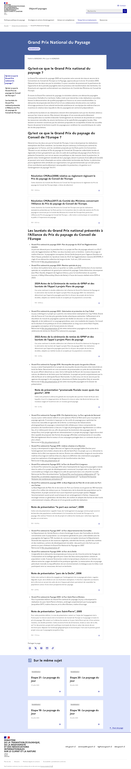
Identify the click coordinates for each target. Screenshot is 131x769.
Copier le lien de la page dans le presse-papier (53, 648)
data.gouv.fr (119, 747)
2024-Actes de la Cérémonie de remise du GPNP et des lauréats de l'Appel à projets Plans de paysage (64, 285)
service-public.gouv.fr (85, 747)
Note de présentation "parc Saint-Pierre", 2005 (56, 611)
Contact (123, 6)
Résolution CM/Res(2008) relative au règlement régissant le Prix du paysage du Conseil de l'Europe (63, 177)
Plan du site (7, 762)
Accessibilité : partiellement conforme (54, 762)
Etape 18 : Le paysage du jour (84, 712)
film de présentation (50, 261)
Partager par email (47, 648)
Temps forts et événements (87, 20)
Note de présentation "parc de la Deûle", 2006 (56, 573)
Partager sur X (36, 648)
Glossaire (17, 762)
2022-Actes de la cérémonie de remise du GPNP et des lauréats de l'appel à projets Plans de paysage (64, 338)
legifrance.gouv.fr (104, 747)
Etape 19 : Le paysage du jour (45, 712)
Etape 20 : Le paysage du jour (84, 679)
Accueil (6, 26)
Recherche (125, 11)
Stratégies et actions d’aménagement (41, 20)
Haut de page (117, 728)
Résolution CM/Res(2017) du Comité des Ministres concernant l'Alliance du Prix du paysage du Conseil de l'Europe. (65, 202)
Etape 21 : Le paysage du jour (45, 679)
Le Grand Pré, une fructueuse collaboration (77, 474)
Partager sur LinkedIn (41, 648)
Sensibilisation (34, 49)
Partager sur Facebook (30, 648)
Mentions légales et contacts (31, 762)
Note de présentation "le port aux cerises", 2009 (57, 507)
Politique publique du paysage (14, 20)
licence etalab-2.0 (46, 766)
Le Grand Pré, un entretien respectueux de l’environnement (65, 475)
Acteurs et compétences (65, 20)
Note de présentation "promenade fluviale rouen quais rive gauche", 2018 (67, 391)
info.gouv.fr (70, 747)
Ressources (103, 20)
